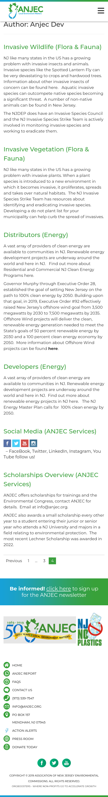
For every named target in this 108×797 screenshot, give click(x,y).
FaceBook (19, 451)
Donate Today (24, 747)
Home (17, 665)
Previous (14, 561)
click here (58, 588)
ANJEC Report (24, 673)
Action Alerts (24, 730)
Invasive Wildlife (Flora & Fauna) (53, 47)
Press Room (22, 738)
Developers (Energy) (35, 366)
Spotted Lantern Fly (72, 69)
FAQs (16, 681)
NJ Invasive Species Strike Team (51, 119)
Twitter (39, 451)
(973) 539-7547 (23, 698)
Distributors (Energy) (36, 235)
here (53, 87)
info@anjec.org (26, 706)
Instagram (80, 451)
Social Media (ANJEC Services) (50, 431)
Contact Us (22, 690)
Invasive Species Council (79, 113)
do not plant (43, 210)
